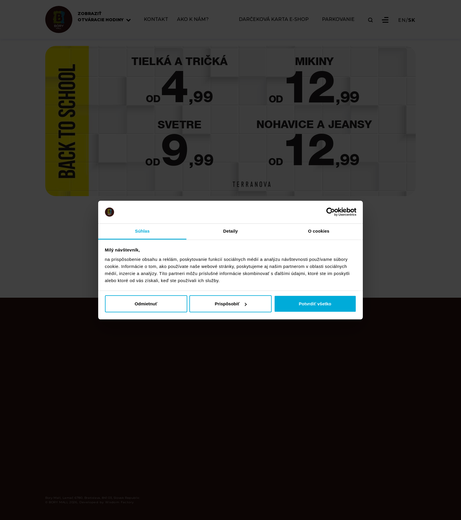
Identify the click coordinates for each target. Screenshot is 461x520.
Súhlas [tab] (142, 230)
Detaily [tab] (230, 230)
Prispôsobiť (231, 303)
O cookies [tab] (319, 230)
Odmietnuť (146, 303)
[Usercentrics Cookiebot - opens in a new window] (330, 212)
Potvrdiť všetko (315, 303)
